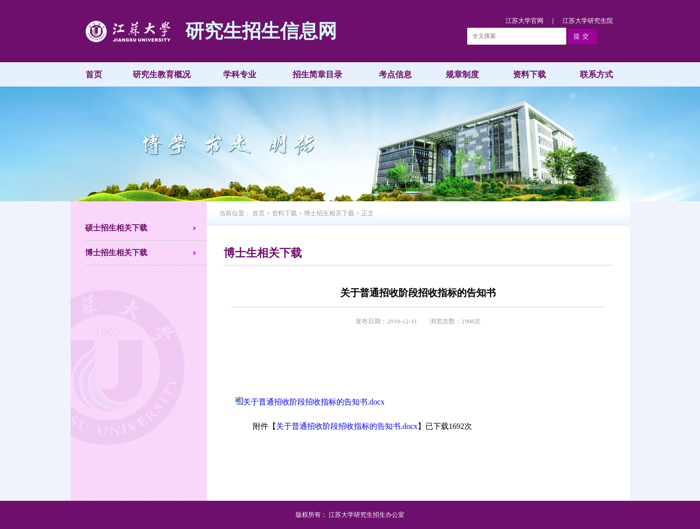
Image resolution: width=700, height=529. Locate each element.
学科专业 (239, 74)
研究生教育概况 (162, 74)
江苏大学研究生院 (587, 20)
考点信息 (395, 74)
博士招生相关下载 (116, 252)
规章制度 (462, 74)
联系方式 (596, 74)
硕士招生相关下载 (116, 228)
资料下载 (529, 74)
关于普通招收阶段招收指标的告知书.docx (314, 402)
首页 (94, 74)
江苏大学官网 (524, 20)
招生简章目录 (317, 74)
